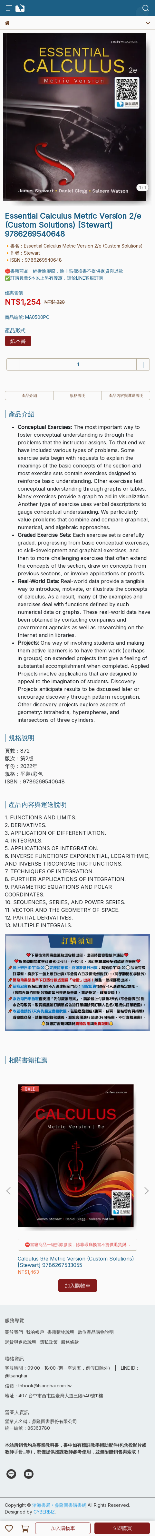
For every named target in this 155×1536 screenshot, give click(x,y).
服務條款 (70, 1342)
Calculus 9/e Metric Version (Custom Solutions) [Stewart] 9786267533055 (76, 1261)
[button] (146, 1191)
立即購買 (122, 1528)
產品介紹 (29, 395)
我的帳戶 (35, 1332)
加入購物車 (63, 1528)
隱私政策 (49, 1342)
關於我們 (14, 1332)
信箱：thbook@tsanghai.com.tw (38, 1385)
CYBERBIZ (44, 1511)
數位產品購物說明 (96, 1332)
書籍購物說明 (60, 1332)
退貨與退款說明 (20, 1342)
